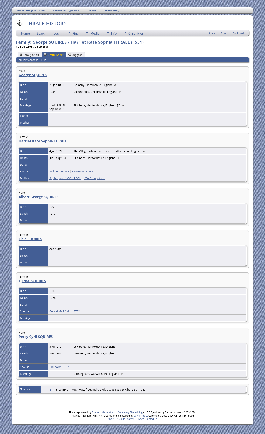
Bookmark (239, 33)
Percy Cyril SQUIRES (36, 336)
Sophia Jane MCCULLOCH (65, 178)
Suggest (75, 55)
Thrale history (46, 23)
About (111, 419)
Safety (130, 419)
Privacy (140, 419)
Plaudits (120, 419)
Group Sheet (54, 55)
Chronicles (136, 33)
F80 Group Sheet (82, 171)
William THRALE (59, 171)
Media (94, 33)
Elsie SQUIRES (30, 238)
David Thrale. (140, 415)
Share (211, 33)
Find (75, 33)
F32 (66, 367)
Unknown (55, 367)
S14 (52, 389)
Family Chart (29, 55)
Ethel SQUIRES (34, 281)
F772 (77, 311)
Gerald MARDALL (60, 311)
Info (114, 33)
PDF (46, 60)
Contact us (151, 419)
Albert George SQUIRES (38, 196)
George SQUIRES (33, 75)
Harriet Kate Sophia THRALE (43, 141)
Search (42, 33)
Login (58, 33)
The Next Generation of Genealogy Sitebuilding (117, 412)
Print (224, 33)
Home (25, 33)
